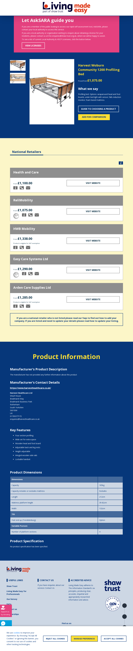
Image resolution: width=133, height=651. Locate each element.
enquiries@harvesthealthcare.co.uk (25, 419)
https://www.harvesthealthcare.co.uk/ (30, 388)
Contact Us (49, 588)
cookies (16, 632)
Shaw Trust (12, 586)
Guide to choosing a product (98, 108)
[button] (33, 91)
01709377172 (16, 416)
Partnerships (13, 614)
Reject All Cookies (55, 638)
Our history (12, 599)
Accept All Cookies (114, 638)
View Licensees (33, 45)
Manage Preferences (84, 638)
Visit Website (93, 183)
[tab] (26, 149)
